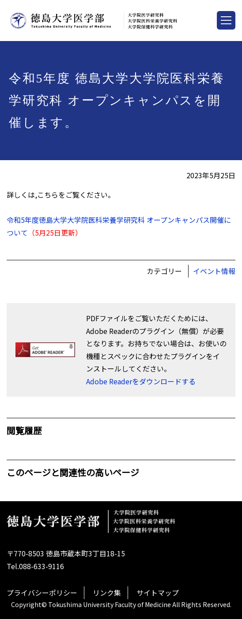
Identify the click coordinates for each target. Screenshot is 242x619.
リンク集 (107, 592)
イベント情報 (214, 271)
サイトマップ (157, 592)
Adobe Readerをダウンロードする (141, 381)
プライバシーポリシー (42, 592)
